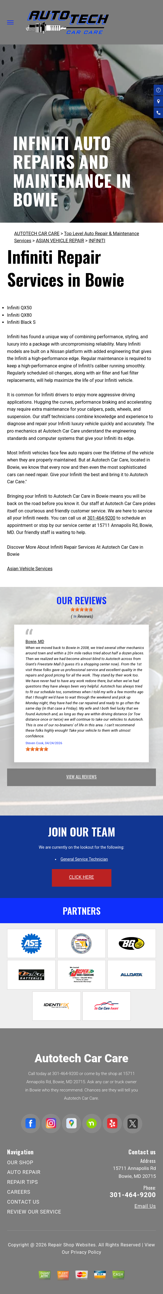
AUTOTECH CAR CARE (37, 233)
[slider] (81, 609)
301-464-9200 (101, 518)
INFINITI (97, 240)
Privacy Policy (86, 1252)
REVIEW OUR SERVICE (34, 1212)
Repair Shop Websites (72, 1245)
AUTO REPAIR (24, 1172)
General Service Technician (84, 859)
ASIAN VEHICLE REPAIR (60, 240)
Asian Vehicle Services (29, 568)
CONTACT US (23, 1202)
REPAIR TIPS (22, 1182)
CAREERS (18, 1192)
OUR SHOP (20, 1162)
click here (81, 877)
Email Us (145, 1206)
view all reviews (81, 776)
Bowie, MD (35, 641)
